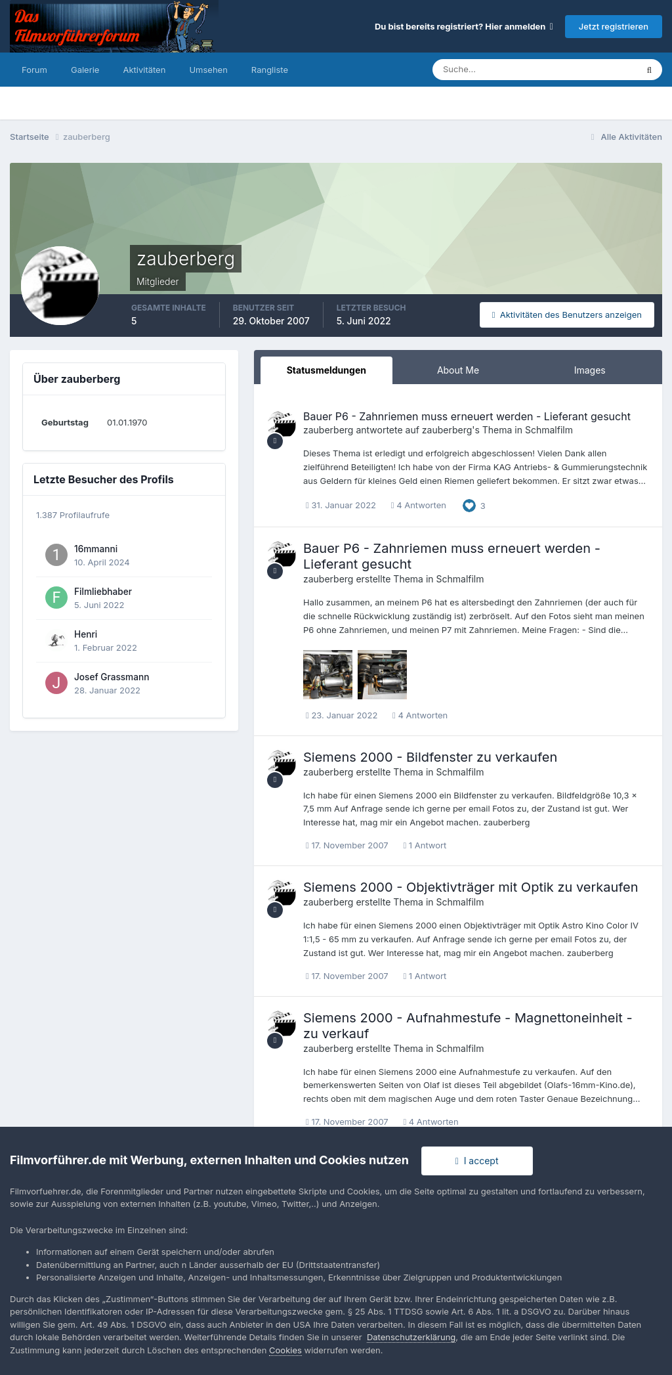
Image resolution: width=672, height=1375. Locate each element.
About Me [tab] (458, 370)
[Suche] (488, 69)
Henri (85, 634)
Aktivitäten (144, 69)
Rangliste (269, 69)
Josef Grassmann (111, 677)
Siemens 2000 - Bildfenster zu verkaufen (430, 757)
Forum (34, 69)
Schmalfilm (549, 429)
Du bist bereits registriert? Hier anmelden (464, 26)
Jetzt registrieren (613, 26)
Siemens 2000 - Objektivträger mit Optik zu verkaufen (471, 887)
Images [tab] (590, 370)
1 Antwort (424, 845)
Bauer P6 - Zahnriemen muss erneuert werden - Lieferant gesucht (467, 416)
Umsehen (208, 69)
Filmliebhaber (103, 591)
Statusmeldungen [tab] (326, 370)
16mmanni (95, 549)
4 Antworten (418, 505)
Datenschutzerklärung (411, 1337)
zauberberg (328, 429)
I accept (477, 1160)
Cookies (285, 1350)
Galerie (85, 69)
